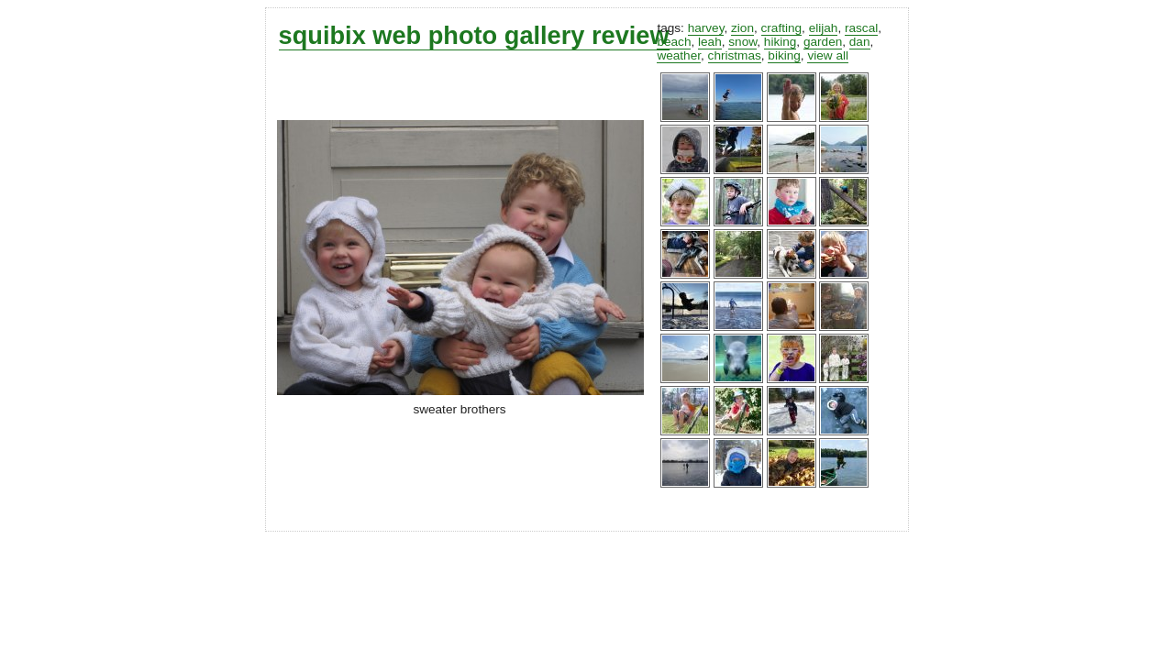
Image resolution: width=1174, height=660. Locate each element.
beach (674, 42)
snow (742, 42)
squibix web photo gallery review (474, 35)
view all (827, 55)
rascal (861, 28)
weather (679, 55)
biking (784, 55)
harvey (706, 28)
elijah (823, 28)
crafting (782, 28)
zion (742, 28)
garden (822, 42)
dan (859, 42)
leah (710, 42)
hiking (780, 42)
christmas (734, 55)
